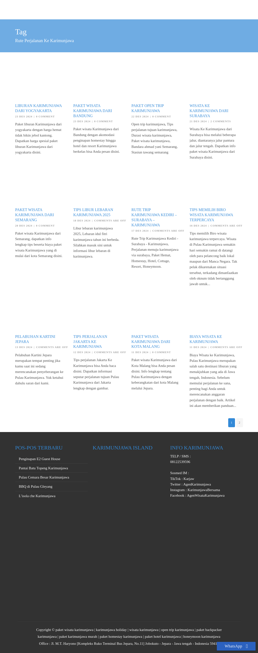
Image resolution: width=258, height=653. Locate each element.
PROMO (216, 9)
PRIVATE (194, 9)
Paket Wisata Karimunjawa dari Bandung (92, 111)
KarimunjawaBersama (203, 490)
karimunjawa (47, 636)
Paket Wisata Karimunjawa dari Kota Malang (151, 341)
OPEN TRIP (169, 9)
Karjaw (188, 479)
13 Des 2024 (23, 347)
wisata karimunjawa (143, 630)
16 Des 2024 (198, 225)
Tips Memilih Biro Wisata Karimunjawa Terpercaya (211, 215)
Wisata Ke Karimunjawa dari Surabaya (209, 111)
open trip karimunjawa (177, 630)
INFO (234, 9)
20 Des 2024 (23, 225)
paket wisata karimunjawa (74, 630)
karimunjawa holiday (111, 630)
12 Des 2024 (82, 352)
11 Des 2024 (140, 352)
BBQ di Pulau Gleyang (36, 486)
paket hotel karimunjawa (163, 636)
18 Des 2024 (82, 220)
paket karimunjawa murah (78, 636)
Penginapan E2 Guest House (39, 459)
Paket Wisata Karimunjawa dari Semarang (34, 215)
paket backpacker (209, 630)
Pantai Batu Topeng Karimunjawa (43, 468)
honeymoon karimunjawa (201, 636)
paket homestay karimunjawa (121, 636)
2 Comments (221, 121)
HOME (146, 9)
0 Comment (45, 116)
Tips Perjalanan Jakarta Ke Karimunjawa (90, 341)
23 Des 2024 (23, 116)
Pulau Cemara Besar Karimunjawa (44, 477)
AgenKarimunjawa (197, 484)
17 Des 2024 (140, 230)
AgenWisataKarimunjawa (205, 495)
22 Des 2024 (140, 116)
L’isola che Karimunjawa (37, 496)
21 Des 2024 (198, 121)
